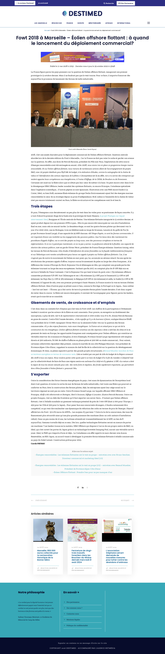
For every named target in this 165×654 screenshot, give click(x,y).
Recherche (109, 3)
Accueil (47, 30)
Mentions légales (73, 620)
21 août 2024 (77, 547)
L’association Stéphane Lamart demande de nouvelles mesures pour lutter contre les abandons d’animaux (117, 556)
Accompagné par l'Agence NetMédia (96, 648)
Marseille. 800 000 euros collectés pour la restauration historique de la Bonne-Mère (47, 555)
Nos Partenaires (125, 3)
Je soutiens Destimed (25, 3)
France (69, 23)
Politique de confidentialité (77, 625)
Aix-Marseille (40, 23)
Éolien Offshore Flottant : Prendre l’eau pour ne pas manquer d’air (83, 472)
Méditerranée (95, 23)
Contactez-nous (73, 614)
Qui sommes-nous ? (74, 608)
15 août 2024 (111, 547)
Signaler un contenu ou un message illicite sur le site (82, 643)
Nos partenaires (73, 602)
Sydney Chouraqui (25, 617)
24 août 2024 (42, 547)
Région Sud (57, 23)
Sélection (44, 568)
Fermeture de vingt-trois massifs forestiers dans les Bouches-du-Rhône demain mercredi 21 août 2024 (82, 556)
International (124, 23)
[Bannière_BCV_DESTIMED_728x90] (82, 57)
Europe (81, 23)
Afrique (109, 23)
